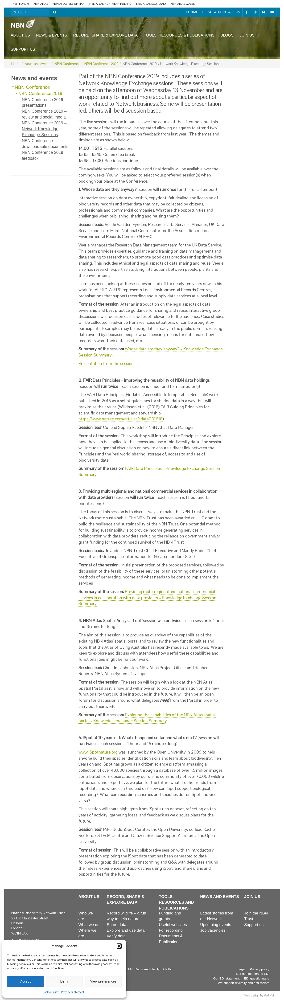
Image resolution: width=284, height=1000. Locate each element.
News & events (51, 35)
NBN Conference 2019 (101, 63)
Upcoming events (215, 924)
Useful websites (173, 924)
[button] (119, 946)
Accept (25, 981)
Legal (241, 969)
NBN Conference (67, 63)
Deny (64, 981)
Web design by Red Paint (260, 995)
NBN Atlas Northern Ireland (110, 4)
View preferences (103, 981)
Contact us (195, 12)
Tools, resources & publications (179, 35)
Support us (23, 49)
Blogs (227, 35)
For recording (171, 930)
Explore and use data (126, 930)
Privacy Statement (72, 992)
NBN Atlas (41, 4)
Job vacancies (213, 930)
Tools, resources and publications (176, 902)
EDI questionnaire (256, 978)
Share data (116, 924)
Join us (247, 35)
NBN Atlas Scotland (151, 4)
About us (20, 35)
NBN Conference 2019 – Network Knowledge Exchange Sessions (44, 129)
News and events (37, 63)
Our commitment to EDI (252, 973)
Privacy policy (259, 969)
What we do (89, 924)
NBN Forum (20, 4)
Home (16, 63)
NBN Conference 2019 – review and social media (44, 114)
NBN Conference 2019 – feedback (44, 155)
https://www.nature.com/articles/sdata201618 (120, 419)
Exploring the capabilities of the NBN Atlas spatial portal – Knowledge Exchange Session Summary (147, 718)
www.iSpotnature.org (98, 752)
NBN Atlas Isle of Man (69, 4)
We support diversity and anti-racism (243, 983)
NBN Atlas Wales (183, 4)
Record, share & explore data (105, 35)
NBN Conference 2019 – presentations (44, 102)
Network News (220, 12)
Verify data (116, 936)
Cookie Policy (50, 992)
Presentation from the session (106, 363)
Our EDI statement (226, 978)
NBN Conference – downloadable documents (45, 143)
